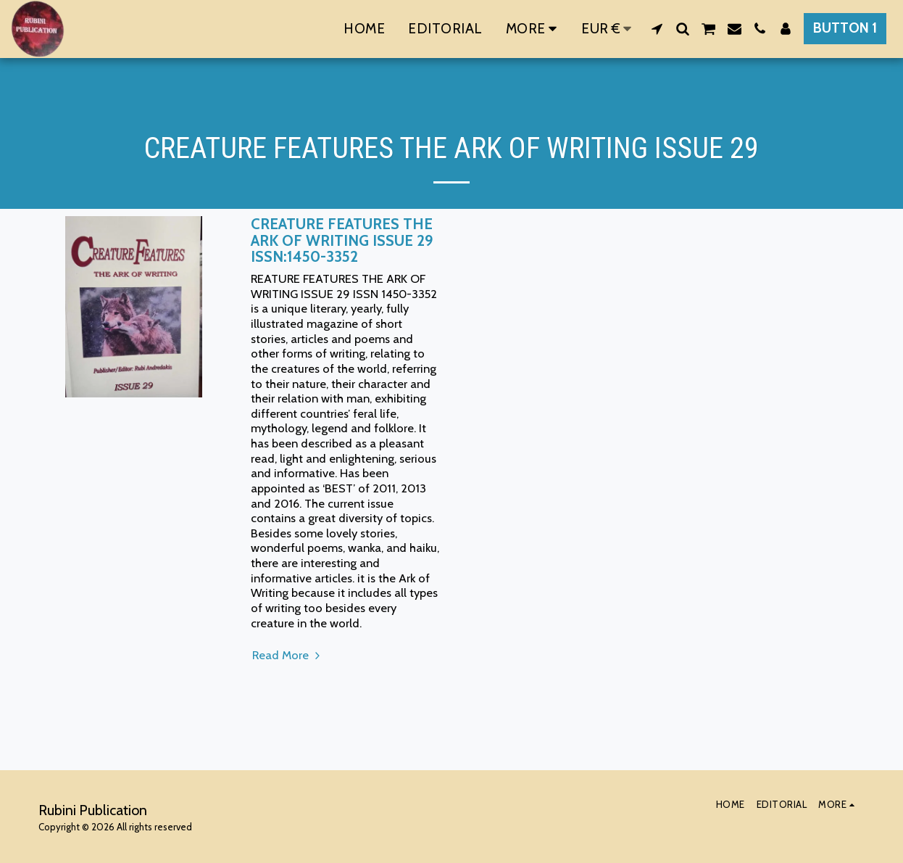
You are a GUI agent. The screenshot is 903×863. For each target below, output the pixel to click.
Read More (288, 655)
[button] (657, 29)
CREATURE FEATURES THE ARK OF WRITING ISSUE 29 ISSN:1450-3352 (342, 240)
